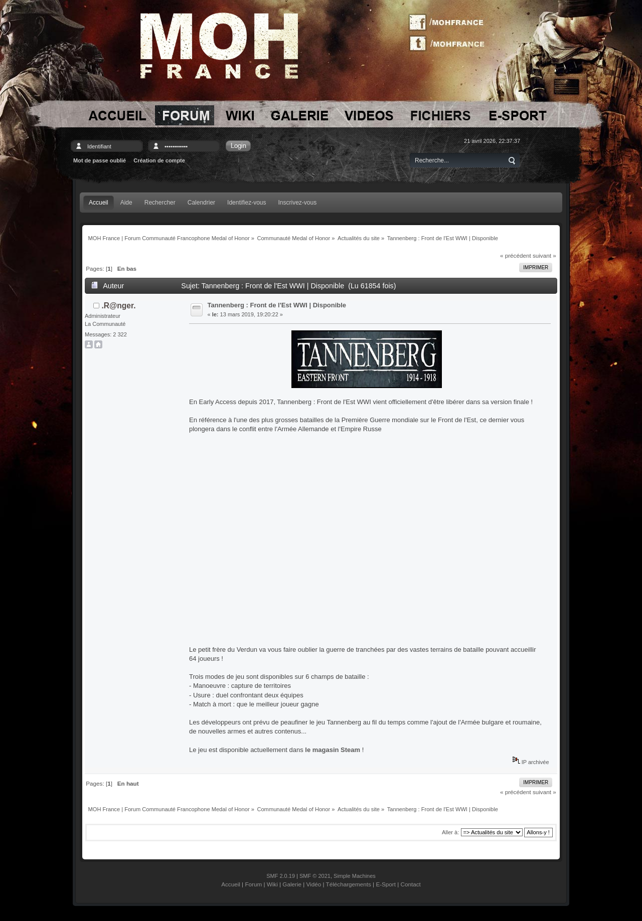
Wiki (272, 884)
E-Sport (386, 884)
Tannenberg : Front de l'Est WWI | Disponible (277, 305)
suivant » (544, 255)
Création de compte (159, 160)
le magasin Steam (332, 750)
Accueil (230, 884)
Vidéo (314, 884)
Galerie (291, 884)
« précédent (515, 255)
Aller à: (450, 832)
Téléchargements (348, 884)
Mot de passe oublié (99, 160)
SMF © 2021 (315, 876)
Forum (253, 884)
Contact (411, 884)
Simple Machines (355, 876)
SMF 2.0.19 (280, 876)
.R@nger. (119, 305)
